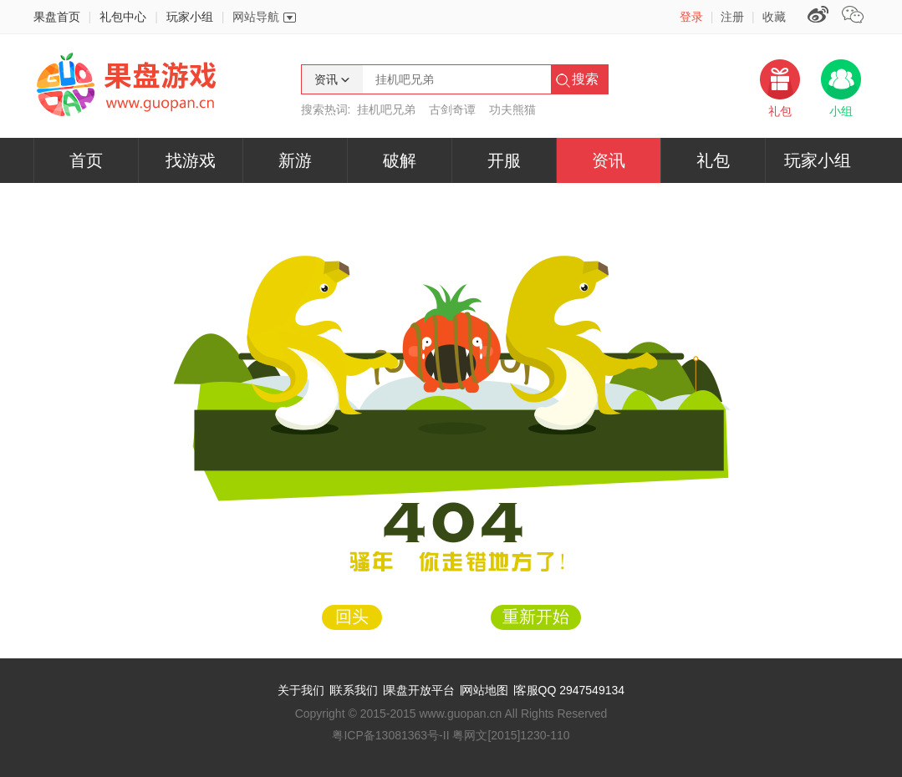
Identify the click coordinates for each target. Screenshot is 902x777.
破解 (399, 160)
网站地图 (484, 690)
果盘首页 (56, 16)
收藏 (774, 16)
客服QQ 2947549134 (570, 690)
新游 (295, 160)
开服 (504, 160)
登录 (691, 16)
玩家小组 (189, 16)
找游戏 (191, 160)
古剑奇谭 (452, 109)
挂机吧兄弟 (386, 109)
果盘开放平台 (420, 690)
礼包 (713, 160)
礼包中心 (122, 16)
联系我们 (354, 690)
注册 (732, 16)
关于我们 (301, 690)
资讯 (608, 160)
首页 (86, 160)
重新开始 (535, 616)
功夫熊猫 (512, 109)
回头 (352, 616)
